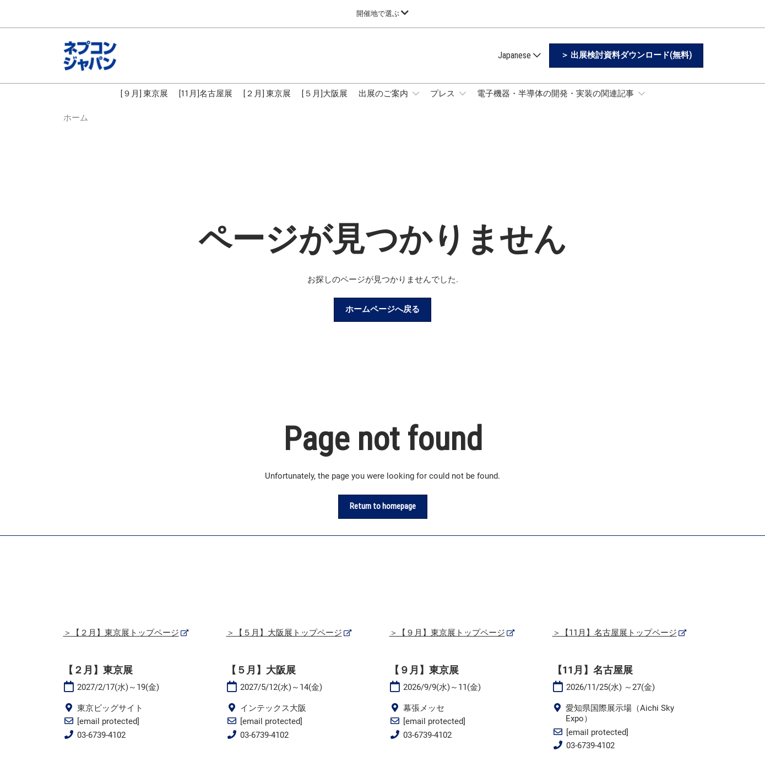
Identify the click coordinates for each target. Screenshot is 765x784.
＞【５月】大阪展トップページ (284, 643)
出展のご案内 (384, 104)
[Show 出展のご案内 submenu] (416, 104)
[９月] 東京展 (144, 104)
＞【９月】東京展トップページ (447, 643)
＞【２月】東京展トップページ (121, 643)
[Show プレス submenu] (462, 104)
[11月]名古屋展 (205, 104)
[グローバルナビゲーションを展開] (382, 13)
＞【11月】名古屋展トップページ (614, 643)
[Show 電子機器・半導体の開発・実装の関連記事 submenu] (641, 104)
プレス (443, 104)
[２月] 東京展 (267, 104)
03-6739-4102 (101, 745)
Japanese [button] (519, 66)
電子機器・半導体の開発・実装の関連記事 (556, 104)
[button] (626, 66)
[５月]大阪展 (325, 104)
